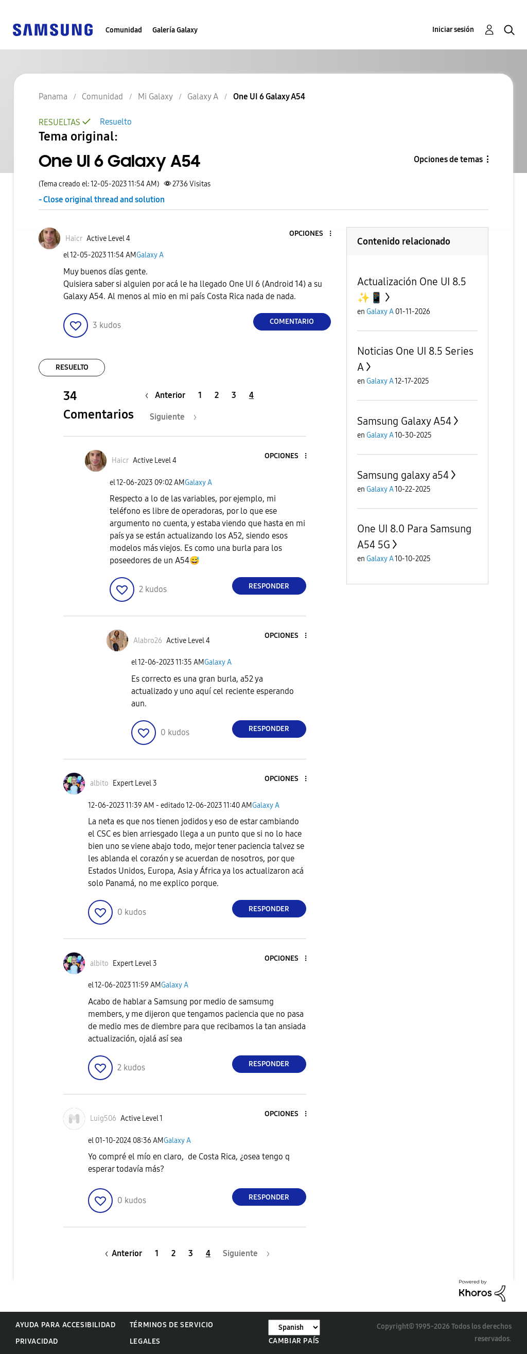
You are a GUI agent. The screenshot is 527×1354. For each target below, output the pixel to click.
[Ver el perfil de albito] (99, 783)
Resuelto (116, 122)
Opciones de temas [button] (448, 159)
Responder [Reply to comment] (269, 586)
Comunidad (124, 30)
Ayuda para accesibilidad (65, 1325)
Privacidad (36, 1341)
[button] (313, 234)
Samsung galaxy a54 (403, 475)
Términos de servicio (172, 1325)
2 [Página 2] (217, 395)
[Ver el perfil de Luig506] (103, 1118)
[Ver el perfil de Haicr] (73, 238)
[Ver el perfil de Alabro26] (147, 640)
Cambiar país (294, 1340)
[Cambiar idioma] (294, 1327)
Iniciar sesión (453, 29)
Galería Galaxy (175, 30)
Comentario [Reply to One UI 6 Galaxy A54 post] (292, 321)
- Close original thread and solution (102, 199)
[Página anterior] (168, 395)
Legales (145, 1341)
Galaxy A (150, 255)
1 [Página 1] (200, 395)
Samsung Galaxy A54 (404, 421)
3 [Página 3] (234, 395)
